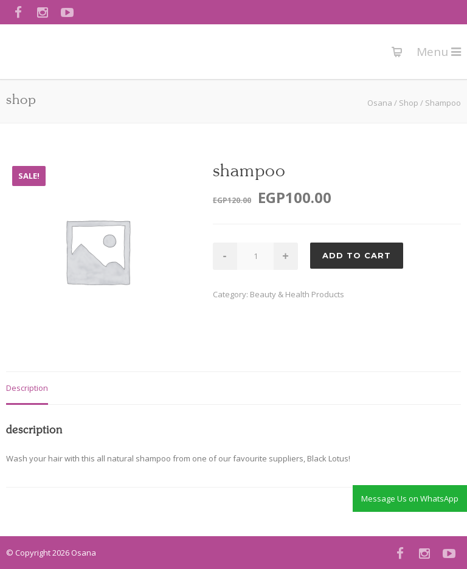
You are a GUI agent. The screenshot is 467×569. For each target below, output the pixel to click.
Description (27, 387)
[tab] (27, 388)
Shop (408, 102)
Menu (439, 52)
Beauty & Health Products (297, 294)
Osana (379, 102)
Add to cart (356, 255)
